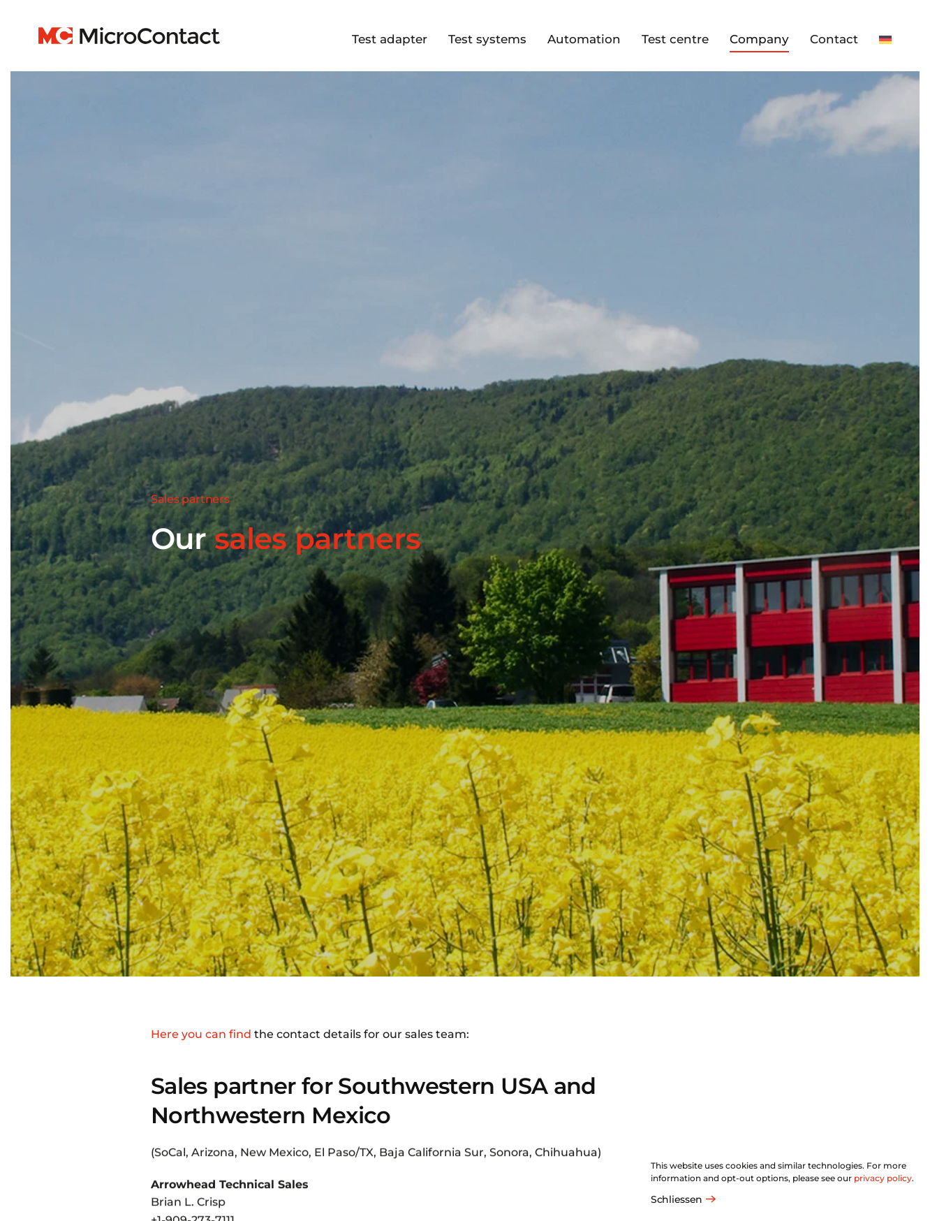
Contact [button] (834, 39)
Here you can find (201, 1034)
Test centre (675, 39)
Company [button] (759, 39)
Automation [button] (584, 39)
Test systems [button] (487, 39)
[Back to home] (129, 36)
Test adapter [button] (389, 39)
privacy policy (883, 1178)
